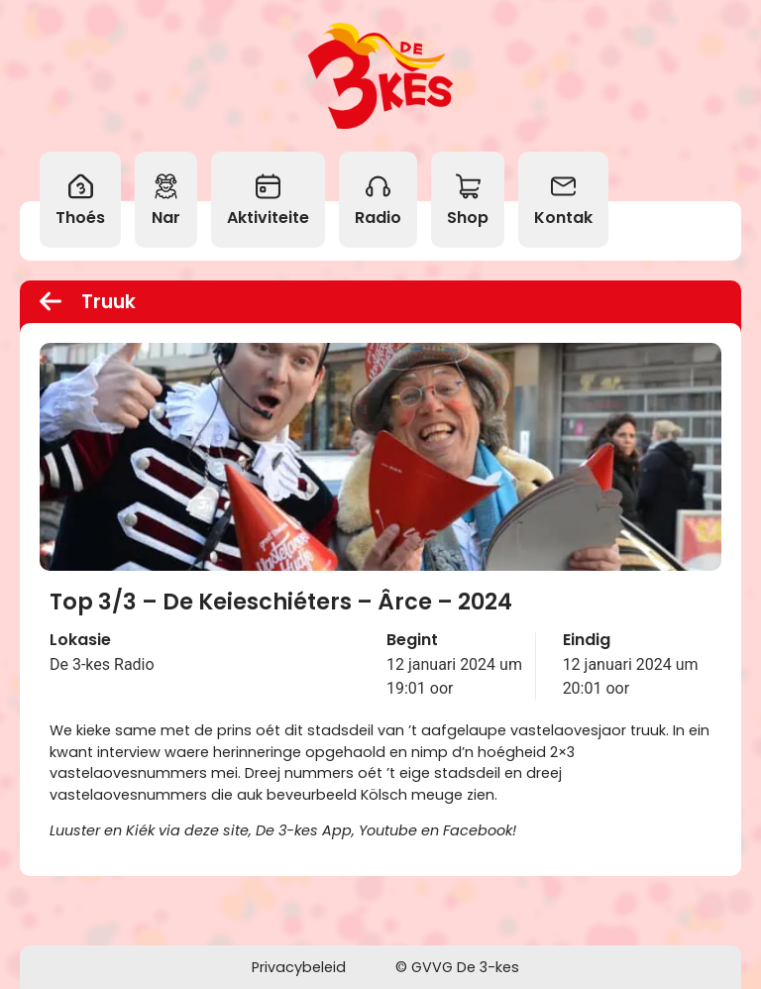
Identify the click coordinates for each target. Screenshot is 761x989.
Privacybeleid (299, 967)
